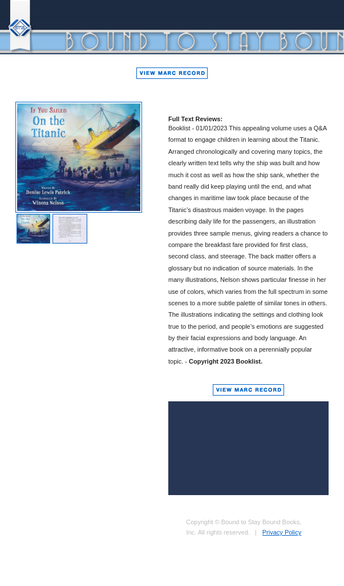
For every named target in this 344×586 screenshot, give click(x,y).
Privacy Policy (281, 532)
